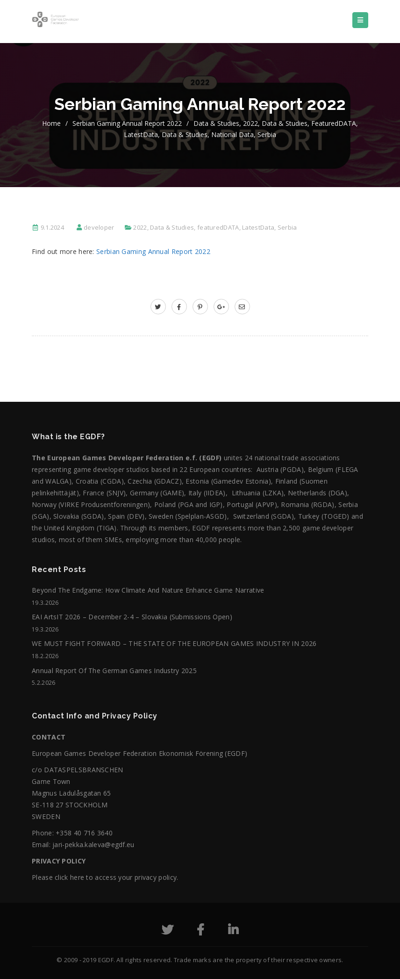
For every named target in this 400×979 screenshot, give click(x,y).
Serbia (266, 134)
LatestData (141, 134)
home (51, 123)
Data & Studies (216, 123)
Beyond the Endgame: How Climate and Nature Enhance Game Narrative (148, 590)
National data (232, 134)
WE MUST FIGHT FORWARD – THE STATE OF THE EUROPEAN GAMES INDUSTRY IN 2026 (174, 643)
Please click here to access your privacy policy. (105, 877)
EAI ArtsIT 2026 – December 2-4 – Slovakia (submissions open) (132, 616)
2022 (250, 123)
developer (99, 227)
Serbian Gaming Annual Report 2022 (127, 123)
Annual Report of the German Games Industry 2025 (114, 670)
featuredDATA (333, 123)
